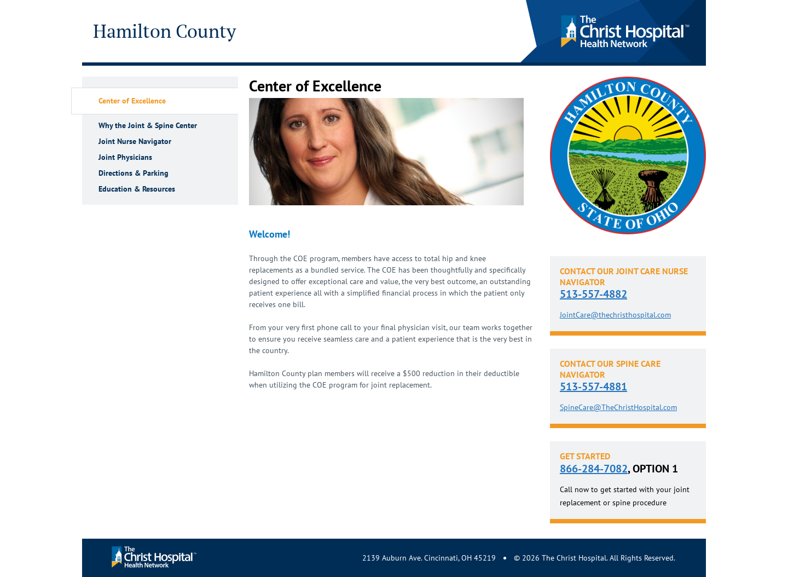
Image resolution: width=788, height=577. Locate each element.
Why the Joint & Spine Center (148, 125)
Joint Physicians (125, 157)
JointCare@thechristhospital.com (615, 315)
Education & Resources (137, 189)
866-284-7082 (594, 468)
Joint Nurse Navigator (135, 141)
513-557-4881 (593, 386)
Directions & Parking (134, 173)
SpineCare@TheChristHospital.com (618, 407)
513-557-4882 (593, 294)
